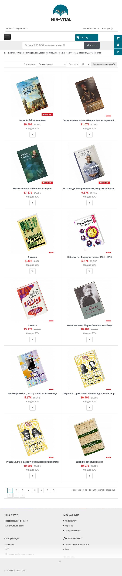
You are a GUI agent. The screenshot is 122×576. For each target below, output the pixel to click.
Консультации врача (14, 526)
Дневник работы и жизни (89, 462)
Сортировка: (29, 64)
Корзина (69, 526)
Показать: (73, 64)
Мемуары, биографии (55, 53)
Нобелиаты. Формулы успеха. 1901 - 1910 (89, 257)
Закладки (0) (107, 28)
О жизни (32, 257)
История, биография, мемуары (30, 53)
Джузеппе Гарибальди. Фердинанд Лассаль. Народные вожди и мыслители (90, 394)
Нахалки (32, 325)
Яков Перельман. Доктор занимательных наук (32, 394)
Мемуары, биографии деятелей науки (84, 53)
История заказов (73, 531)
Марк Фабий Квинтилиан (32, 120)
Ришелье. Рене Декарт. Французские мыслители (32, 462)
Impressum (10, 545)
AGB (7, 550)
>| (22, 495)
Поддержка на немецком (16, 521)
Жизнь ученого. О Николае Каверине (32, 189)
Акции (68, 550)
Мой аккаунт (70, 521)
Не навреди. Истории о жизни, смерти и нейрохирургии (90, 189)
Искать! (92, 45)
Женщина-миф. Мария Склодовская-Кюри (89, 325)
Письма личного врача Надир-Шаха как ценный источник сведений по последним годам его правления (90, 120)
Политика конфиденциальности (19, 554)
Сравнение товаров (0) (104, 64)
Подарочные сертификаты (77, 545)
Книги (11, 53)
